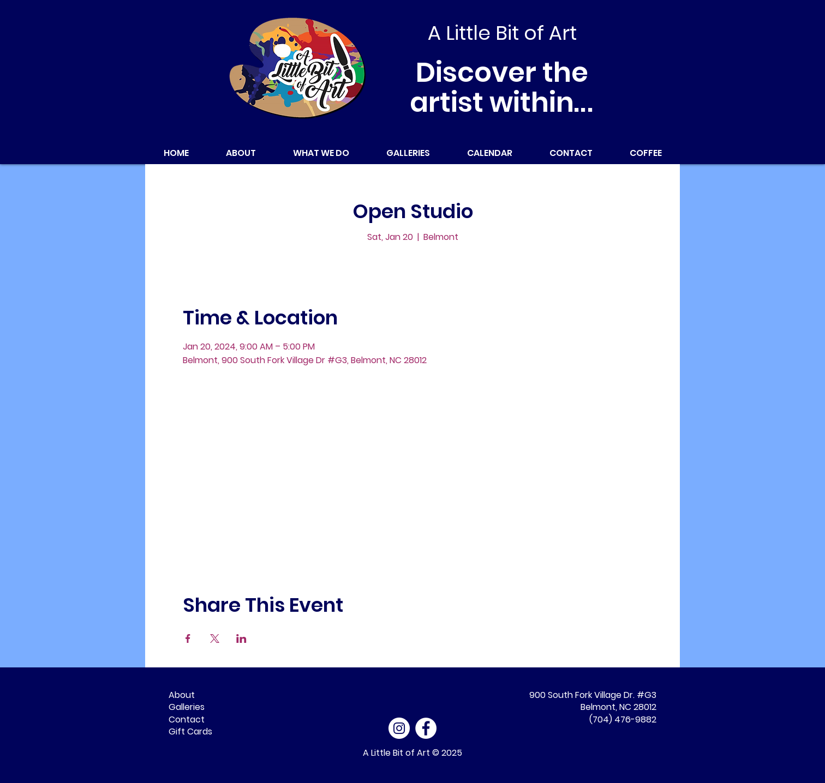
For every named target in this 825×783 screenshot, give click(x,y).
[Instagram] (399, 728)
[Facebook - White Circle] (426, 728)
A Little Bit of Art (396, 752)
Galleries (187, 707)
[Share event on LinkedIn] (241, 638)
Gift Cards (190, 731)
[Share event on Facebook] (188, 638)
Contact (187, 719)
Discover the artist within (502, 87)
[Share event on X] (215, 638)
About (182, 695)
